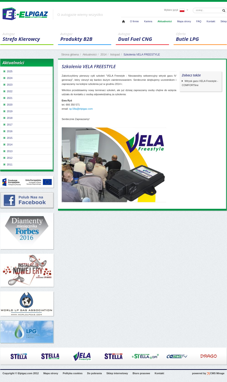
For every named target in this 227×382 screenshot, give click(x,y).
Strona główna (70, 54)
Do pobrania (94, 373)
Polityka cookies (73, 373)
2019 (7, 111)
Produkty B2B (85, 37)
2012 (7, 157)
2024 (7, 78)
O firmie (134, 21)
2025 (7, 71)
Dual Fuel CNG (143, 37)
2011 (7, 164)
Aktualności (165, 21)
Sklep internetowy (117, 373)
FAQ (198, 21)
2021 (7, 98)
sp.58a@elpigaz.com (81, 108)
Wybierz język (176, 10)
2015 (7, 137)
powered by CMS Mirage (208, 373)
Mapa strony (184, 21)
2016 (7, 131)
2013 (7, 151)
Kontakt (211, 21)
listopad (115, 54)
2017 (7, 124)
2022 (7, 91)
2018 (7, 118)
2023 (7, 84)
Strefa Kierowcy (28, 37)
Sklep (223, 21)
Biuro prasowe (141, 373)
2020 (7, 104)
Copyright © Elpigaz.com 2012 (21, 373)
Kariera (148, 21)
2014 (103, 54)
